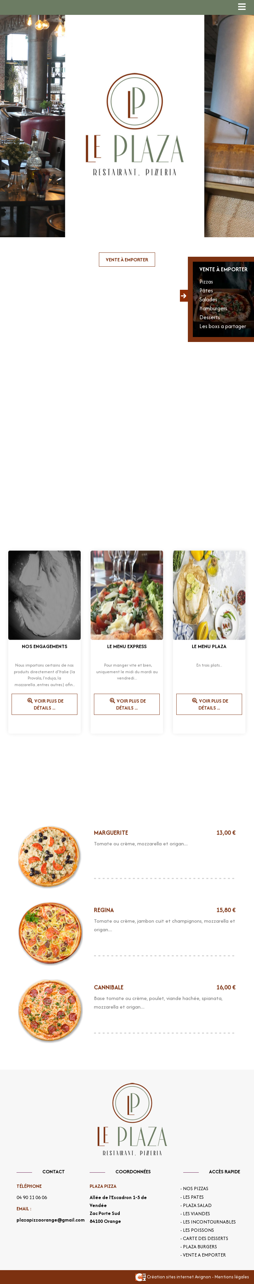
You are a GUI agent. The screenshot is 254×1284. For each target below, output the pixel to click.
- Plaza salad (196, 1205)
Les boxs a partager (222, 326)
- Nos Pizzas (194, 1188)
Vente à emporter (127, 259)
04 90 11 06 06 (32, 1197)
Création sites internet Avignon (173, 1276)
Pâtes (206, 290)
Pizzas (206, 281)
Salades (208, 299)
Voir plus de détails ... (45, 709)
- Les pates (192, 1197)
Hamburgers (213, 308)
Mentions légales (232, 1276)
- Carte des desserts (204, 1238)
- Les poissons (197, 1230)
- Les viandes (195, 1214)
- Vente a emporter (203, 1255)
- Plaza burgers (198, 1247)
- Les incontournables (208, 1222)
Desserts (209, 317)
